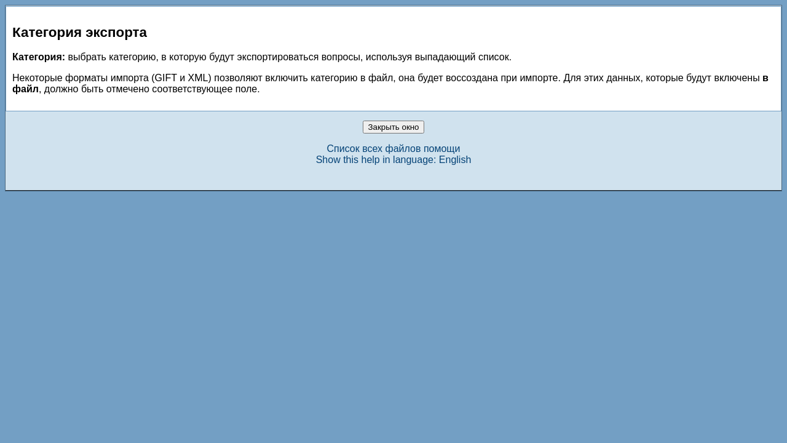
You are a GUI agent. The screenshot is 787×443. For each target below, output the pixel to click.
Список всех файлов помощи (394, 148)
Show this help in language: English (394, 159)
